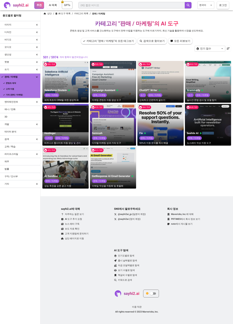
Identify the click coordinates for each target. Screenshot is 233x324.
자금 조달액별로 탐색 (128, 265)
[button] (20, 24)
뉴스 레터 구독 (72, 224)
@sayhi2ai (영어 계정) (129, 219)
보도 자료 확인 (72, 228)
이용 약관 (137, 307)
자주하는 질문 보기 (74, 214)
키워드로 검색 (125, 280)
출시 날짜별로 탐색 (127, 260)
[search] (188, 5)
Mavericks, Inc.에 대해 (182, 214)
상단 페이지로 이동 (74, 238)
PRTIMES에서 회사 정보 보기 (185, 219)
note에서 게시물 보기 (182, 224)
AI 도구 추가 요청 (73, 219)
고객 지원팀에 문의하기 (77, 233)
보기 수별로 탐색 (126, 270)
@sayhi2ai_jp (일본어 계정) (132, 214)
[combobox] (205, 5)
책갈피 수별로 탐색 (127, 275)
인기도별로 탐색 (126, 255)
